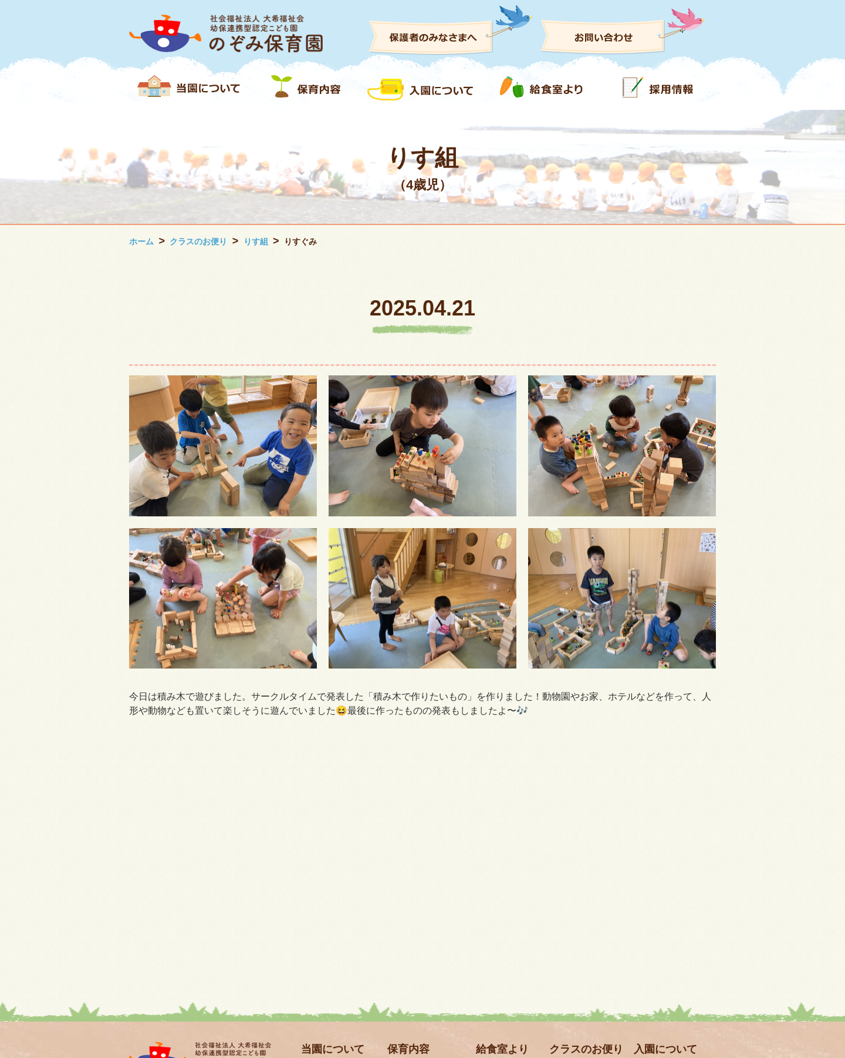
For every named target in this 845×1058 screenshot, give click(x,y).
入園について (665, 1049)
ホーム (141, 241)
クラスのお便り (198, 241)
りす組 (256, 241)
